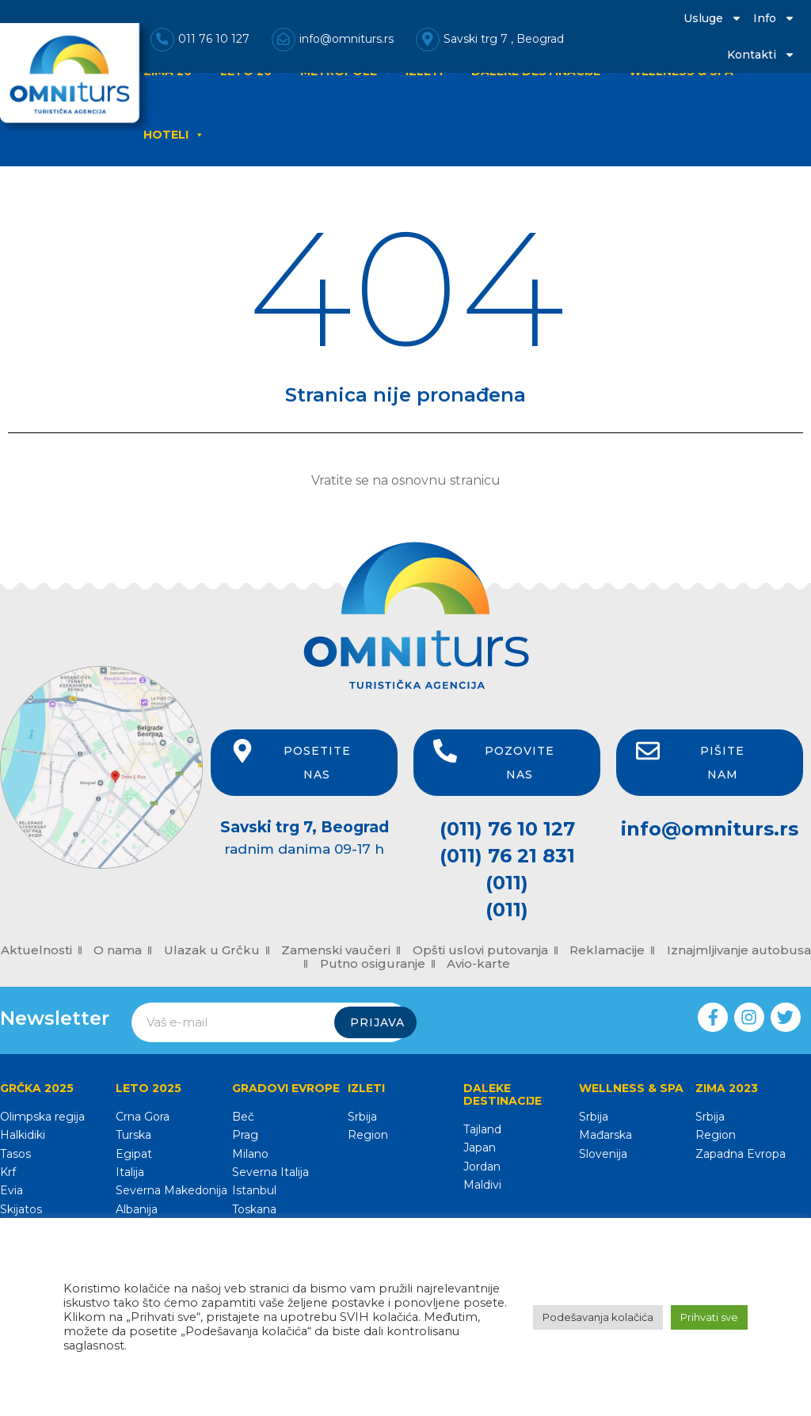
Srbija (362, 1117)
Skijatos (21, 1209)
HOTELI (173, 134)
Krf (8, 1172)
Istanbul (254, 1190)
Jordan (482, 1166)
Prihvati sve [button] (709, 1317)
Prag (245, 1135)
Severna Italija (270, 1172)
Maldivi (482, 1185)
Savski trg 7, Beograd (304, 827)
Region (368, 1135)
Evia (11, 1190)
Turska (133, 1135)
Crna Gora (142, 1117)
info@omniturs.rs (709, 828)
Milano (250, 1154)
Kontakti (761, 54)
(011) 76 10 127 (507, 828)
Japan (479, 1147)
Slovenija (603, 1154)
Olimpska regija (42, 1117)
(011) (506, 882)
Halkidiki (22, 1135)
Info (774, 18)
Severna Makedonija (171, 1190)
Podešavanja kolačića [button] (598, 1317)
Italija (130, 1172)
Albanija (137, 1209)
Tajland (482, 1129)
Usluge (712, 18)
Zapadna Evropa (740, 1154)
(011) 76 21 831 (507, 855)
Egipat (134, 1154)
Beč (243, 1117)
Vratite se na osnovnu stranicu (406, 480)
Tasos (15, 1154)
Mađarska (605, 1135)
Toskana (254, 1209)
